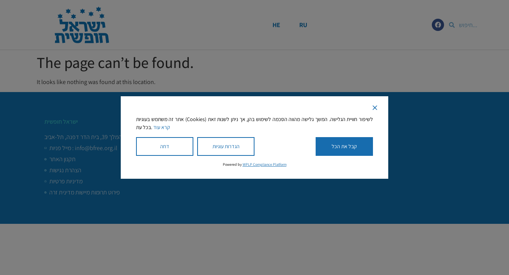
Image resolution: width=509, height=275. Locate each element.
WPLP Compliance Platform (265, 164)
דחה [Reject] (164, 146)
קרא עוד (161, 127)
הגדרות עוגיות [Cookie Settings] (226, 146)
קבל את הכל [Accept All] (344, 146)
